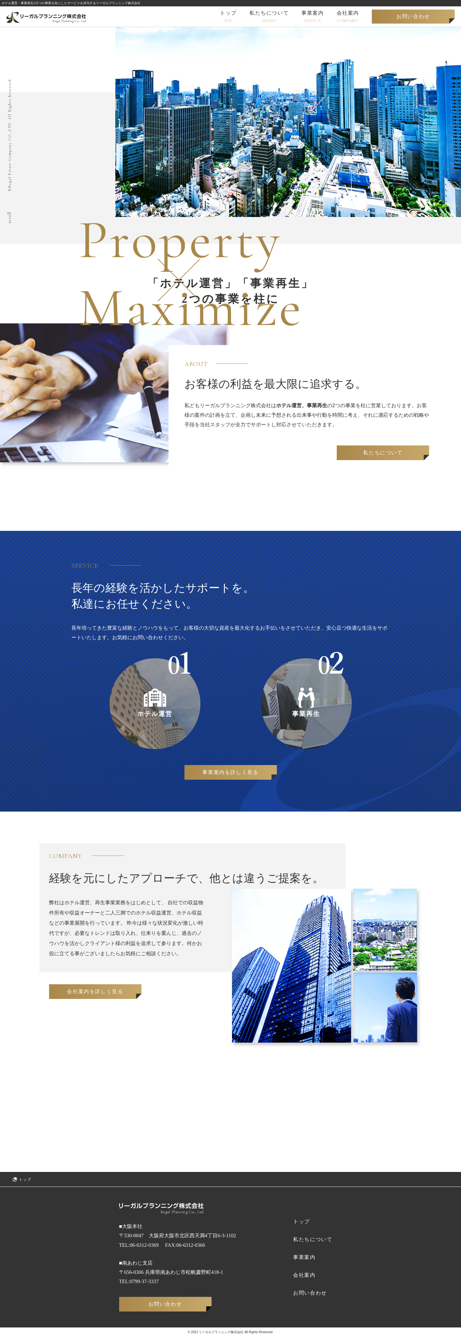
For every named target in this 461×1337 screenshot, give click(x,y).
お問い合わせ (413, 16)
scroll (9, 217)
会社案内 (304, 1275)
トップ (301, 1221)
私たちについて (382, 452)
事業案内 (304, 1257)
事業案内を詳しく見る (230, 772)
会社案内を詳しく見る (95, 991)
